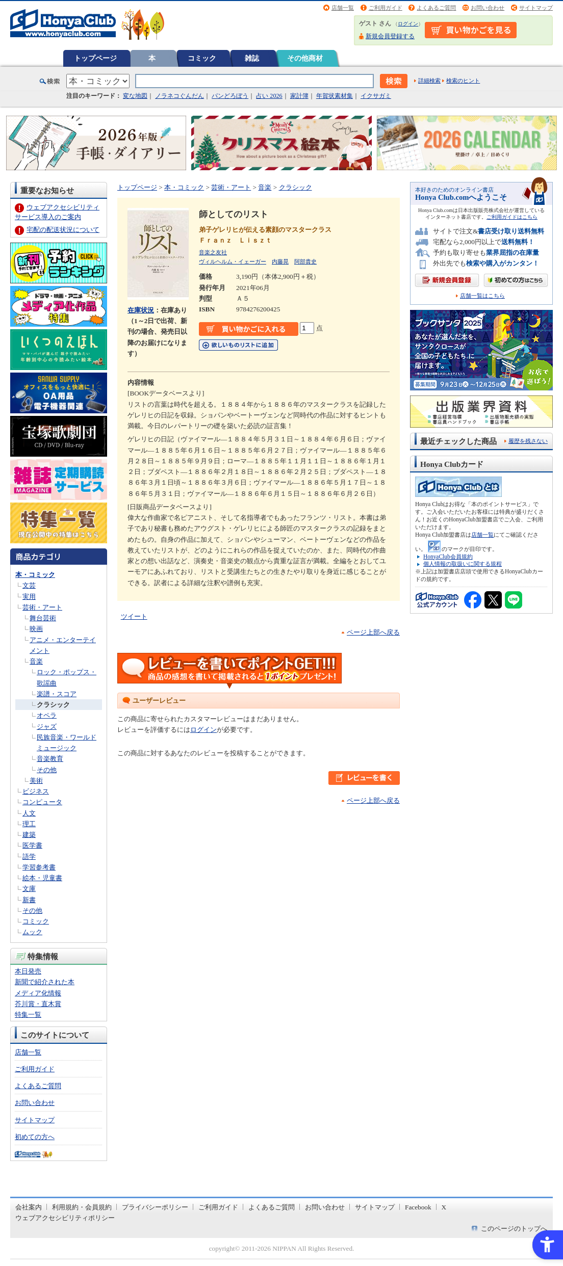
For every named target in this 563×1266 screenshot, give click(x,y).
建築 (29, 834)
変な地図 (135, 95)
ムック (32, 932)
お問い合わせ (487, 8)
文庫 (29, 888)
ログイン (408, 24)
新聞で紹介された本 (44, 982)
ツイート (134, 616)
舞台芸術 (43, 618)
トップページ (95, 58)
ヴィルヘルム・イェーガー (232, 261)
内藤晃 (280, 261)
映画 (36, 628)
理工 (29, 824)
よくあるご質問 (436, 8)
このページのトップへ (514, 1228)
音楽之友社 (213, 252)
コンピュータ (42, 802)
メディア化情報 (38, 993)
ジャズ (47, 726)
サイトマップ (536, 8)
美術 (36, 780)
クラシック (53, 704)
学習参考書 (39, 867)
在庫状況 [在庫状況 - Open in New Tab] (140, 310)
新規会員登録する (390, 36)
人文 (29, 813)
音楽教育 (50, 758)
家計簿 (299, 95)
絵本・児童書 (42, 878)
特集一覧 (28, 1014)
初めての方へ (35, 1137)
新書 (29, 900)
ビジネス (35, 791)
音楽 (36, 661)
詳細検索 (429, 80)
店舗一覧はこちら (482, 296)
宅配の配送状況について (63, 229)
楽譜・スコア (56, 694)
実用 (29, 596)
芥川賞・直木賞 (38, 1004)
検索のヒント (463, 80)
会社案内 (28, 1207)
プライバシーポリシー (155, 1207)
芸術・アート (42, 607)
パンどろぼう (230, 95)
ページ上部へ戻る (373, 632)
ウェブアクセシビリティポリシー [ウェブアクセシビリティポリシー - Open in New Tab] (65, 1218)
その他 (47, 770)
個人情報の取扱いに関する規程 (462, 564)
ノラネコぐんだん (179, 95)
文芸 (29, 585)
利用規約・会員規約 (82, 1207)
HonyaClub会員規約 (448, 556)
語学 (29, 856)
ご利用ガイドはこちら (512, 217)
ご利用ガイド (385, 8)
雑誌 (252, 58)
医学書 (32, 845)
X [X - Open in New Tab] (444, 1207)
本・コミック (35, 574)
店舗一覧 (342, 8)
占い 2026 (269, 95)
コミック (202, 58)
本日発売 (28, 971)
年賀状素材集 (334, 95)
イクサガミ (376, 95)
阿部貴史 (305, 261)
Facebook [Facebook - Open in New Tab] (418, 1207)
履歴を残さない (528, 441)
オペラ (47, 715)
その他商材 (305, 58)
